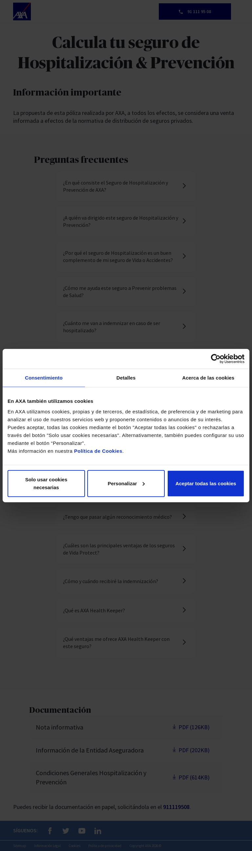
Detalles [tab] (126, 378)
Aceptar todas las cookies (206, 483)
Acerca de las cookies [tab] (208, 378)
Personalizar (126, 483)
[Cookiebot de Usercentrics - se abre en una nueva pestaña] (215, 359)
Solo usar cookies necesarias (46, 483)
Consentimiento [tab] (44, 378)
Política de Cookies (98, 450)
